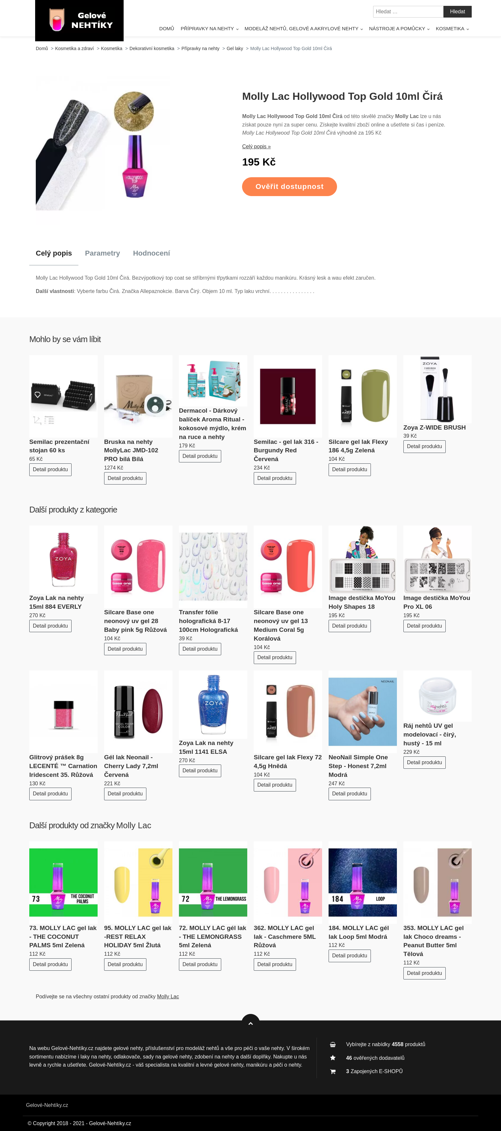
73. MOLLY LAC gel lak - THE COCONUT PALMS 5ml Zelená (63, 937)
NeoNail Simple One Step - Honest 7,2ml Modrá (358, 766)
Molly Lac (133, 825)
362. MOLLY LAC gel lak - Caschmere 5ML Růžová (285, 937)
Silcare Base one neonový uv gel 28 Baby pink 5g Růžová (135, 621)
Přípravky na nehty (207, 28)
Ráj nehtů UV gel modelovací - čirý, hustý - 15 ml (429, 734)
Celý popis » (256, 146)
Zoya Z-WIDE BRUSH (434, 427)
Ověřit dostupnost (289, 186)
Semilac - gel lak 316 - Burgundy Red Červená (286, 450)
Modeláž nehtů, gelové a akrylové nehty (302, 28)
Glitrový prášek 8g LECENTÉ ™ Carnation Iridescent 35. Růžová (63, 766)
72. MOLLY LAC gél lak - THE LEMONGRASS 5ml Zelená (212, 937)
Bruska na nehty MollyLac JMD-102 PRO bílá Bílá (131, 450)
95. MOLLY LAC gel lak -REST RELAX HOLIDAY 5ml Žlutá (137, 937)
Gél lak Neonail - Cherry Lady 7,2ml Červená (131, 766)
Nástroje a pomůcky (397, 28)
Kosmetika (450, 28)
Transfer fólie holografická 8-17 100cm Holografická (208, 621)
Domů (166, 28)
